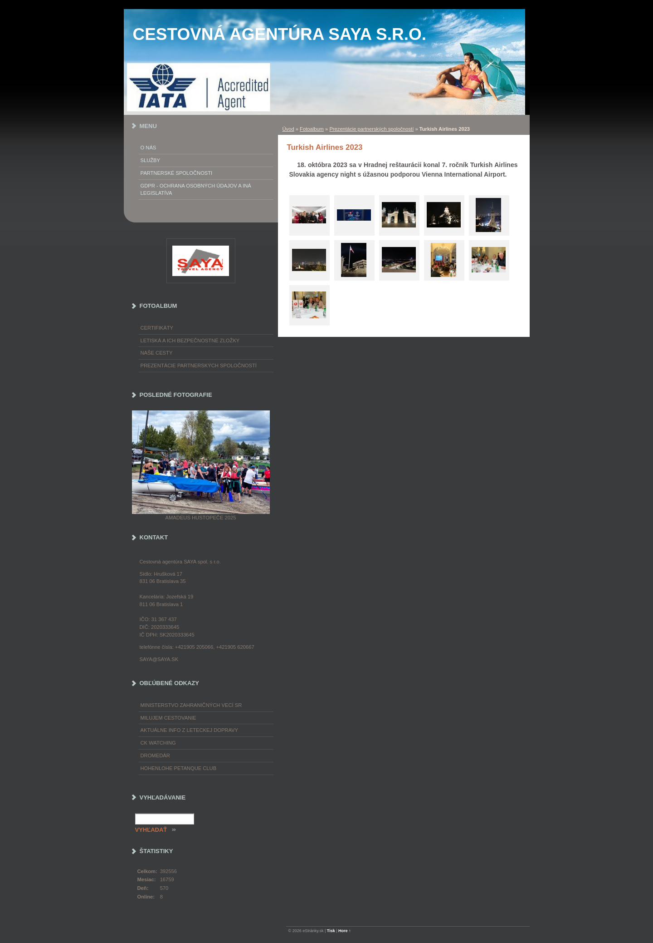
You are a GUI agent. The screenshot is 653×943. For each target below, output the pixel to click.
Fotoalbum (312, 129)
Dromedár (155, 755)
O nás (148, 147)
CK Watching (158, 743)
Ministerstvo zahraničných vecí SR (191, 705)
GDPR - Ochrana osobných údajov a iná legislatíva (196, 189)
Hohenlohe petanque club (179, 768)
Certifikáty (157, 328)
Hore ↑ (344, 930)
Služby (151, 160)
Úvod (288, 129)
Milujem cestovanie (168, 718)
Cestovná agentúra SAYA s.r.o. (280, 34)
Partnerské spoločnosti (177, 173)
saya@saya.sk (159, 659)
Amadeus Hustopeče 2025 (201, 517)
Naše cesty (157, 352)
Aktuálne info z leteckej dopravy (190, 730)
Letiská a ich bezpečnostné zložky (190, 340)
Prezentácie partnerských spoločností (371, 129)
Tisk (331, 930)
